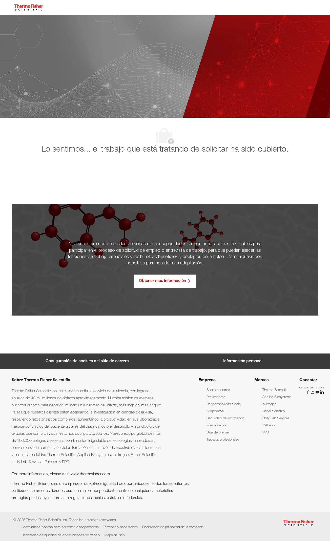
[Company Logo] (29, 7)
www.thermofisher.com (90, 474)
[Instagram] (313, 392)
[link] (218, 390)
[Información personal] (242, 361)
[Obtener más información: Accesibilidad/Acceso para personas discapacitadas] (165, 281)
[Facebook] (308, 392)
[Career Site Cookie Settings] (87, 361)
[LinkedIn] (321, 392)
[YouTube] (317, 392)
